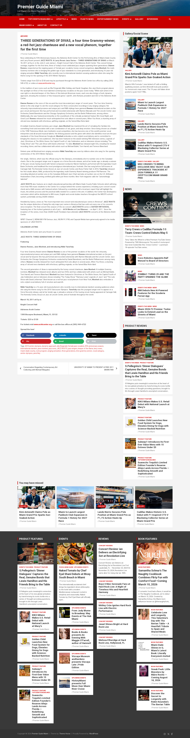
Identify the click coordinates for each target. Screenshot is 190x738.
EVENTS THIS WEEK (145, 161)
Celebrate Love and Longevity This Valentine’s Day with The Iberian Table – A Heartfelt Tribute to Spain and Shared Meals (160, 622)
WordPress (93, 734)
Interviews (152, 19)
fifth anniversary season (94, 346)
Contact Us (56, 25)
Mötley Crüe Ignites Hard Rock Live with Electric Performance (115, 608)
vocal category (98, 351)
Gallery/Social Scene (136, 33)
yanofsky (36, 353)
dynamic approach (49, 346)
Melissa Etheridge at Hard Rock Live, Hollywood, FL (112, 641)
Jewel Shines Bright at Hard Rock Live (113, 625)
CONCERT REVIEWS (106, 546)
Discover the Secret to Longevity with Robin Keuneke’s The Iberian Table (160, 699)
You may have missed (31, 482)
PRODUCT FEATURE (147, 363)
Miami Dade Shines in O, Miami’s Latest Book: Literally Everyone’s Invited (160, 650)
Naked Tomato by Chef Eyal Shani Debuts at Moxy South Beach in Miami (75, 574)
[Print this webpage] (101, 341)
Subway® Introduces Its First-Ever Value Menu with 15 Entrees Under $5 (153, 444)
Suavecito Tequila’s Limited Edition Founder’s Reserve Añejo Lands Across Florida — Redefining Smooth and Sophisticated (153, 468)
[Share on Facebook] (35, 335)
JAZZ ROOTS (62, 348)
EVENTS (125, 19)
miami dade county (27, 351)
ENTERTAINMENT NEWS (108, 19)
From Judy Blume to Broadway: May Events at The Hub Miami (81, 614)
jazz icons (52, 348)
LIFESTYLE (61, 19)
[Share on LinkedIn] (68, 335)
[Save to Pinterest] (35, 341)
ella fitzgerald (62, 346)
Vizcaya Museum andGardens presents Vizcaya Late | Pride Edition (81, 662)
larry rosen (98, 348)
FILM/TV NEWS (87, 19)
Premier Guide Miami (40, 7)
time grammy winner (84, 351)
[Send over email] (68, 341)
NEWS (74, 19)
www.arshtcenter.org (46, 83)
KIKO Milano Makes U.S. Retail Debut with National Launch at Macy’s (153, 404)
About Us (42, 25)
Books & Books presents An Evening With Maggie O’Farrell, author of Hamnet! (81, 637)
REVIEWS (104, 538)
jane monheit (43, 348)
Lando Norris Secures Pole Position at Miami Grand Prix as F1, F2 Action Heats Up (153, 127)
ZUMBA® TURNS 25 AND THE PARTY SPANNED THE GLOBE (153, 275)
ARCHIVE (24, 36)
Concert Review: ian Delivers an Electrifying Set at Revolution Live (112, 552)
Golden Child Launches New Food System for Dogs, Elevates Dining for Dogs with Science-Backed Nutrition (153, 424)
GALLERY (139, 19)
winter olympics (26, 353)
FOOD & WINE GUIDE (66, 567)
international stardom (28, 348)
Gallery (128, 70)
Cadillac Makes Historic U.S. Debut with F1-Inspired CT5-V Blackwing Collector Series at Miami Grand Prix (153, 146)
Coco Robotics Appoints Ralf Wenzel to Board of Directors (153, 259)
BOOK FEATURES (147, 538)
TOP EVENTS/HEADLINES (39, 19)
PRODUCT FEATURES (31, 538)
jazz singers (72, 348)
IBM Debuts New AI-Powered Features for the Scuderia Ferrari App (153, 293)
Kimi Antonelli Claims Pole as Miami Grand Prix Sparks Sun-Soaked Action (35, 515)
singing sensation (54, 351)
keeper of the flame (85, 348)
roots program (41, 351)
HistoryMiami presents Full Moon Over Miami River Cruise (81, 684)
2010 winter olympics (33, 346)
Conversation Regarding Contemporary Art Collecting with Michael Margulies (40, 368)
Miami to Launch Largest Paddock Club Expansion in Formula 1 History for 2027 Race (152, 106)
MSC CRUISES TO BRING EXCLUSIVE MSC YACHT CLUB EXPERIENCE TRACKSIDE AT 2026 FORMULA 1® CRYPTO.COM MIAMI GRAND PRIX (154, 171)
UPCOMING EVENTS (81, 567)
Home (22, 19)
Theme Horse (64, 734)
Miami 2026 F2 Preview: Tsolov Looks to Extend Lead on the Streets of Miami (154, 312)
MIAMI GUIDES (25, 25)
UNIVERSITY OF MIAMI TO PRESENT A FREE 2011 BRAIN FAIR (94, 368)
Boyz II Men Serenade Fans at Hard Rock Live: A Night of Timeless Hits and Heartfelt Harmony (114, 588)
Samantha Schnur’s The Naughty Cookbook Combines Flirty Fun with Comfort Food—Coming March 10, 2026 (153, 577)
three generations (68, 351)
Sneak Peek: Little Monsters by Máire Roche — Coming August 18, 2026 (160, 675)
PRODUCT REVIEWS (136, 325)
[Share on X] (101, 335)
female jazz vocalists (76, 346)
